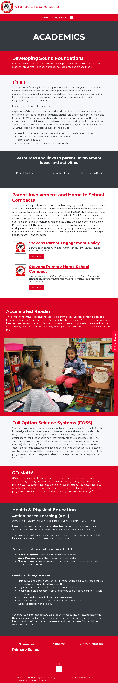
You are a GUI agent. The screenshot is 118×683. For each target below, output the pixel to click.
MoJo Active (89, 677)
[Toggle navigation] (113, 7)
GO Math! (17, 478)
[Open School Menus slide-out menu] (115, 341)
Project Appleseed (26, 173)
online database (75, 326)
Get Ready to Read (91, 173)
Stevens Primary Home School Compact (59, 269)
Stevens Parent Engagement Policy (64, 243)
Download (37, 257)
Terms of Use (20, 677)
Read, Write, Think (59, 173)
